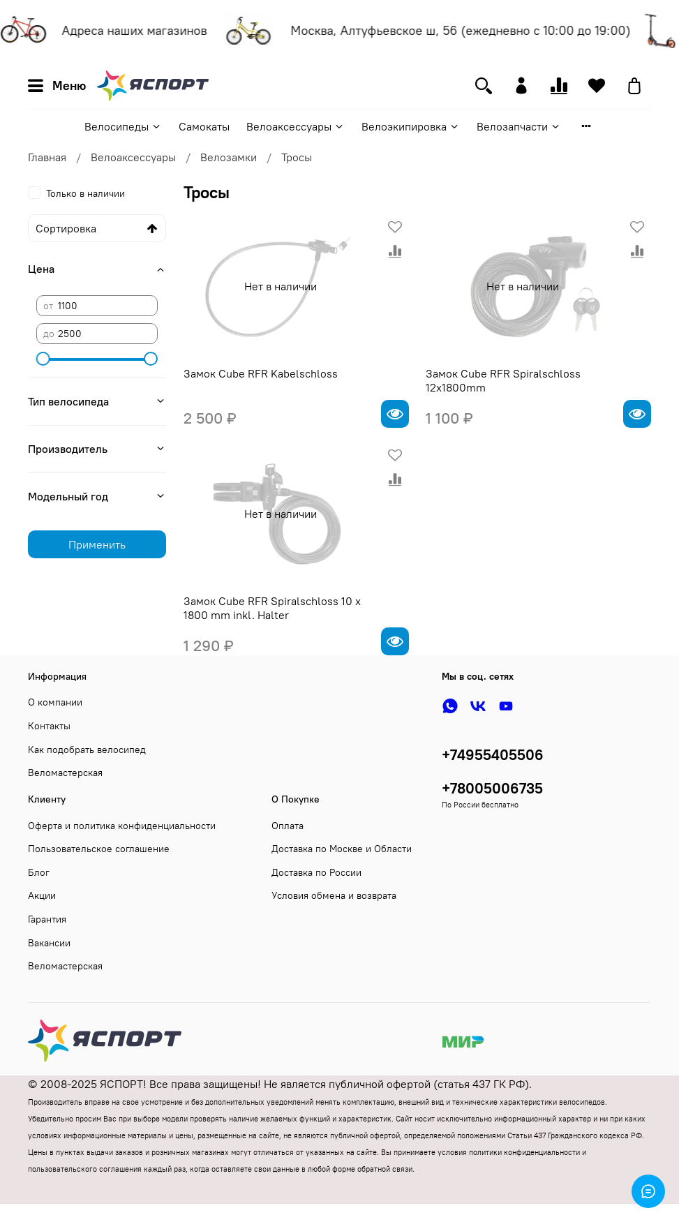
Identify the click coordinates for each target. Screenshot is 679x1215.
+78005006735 (492, 788)
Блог (39, 872)
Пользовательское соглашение (99, 848)
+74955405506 (493, 754)
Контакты (49, 726)
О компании (55, 702)
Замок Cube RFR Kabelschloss (261, 373)
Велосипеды (123, 126)
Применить (97, 544)
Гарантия (47, 919)
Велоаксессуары (295, 126)
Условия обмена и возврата (333, 895)
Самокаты (204, 126)
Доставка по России (316, 872)
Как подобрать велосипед (87, 749)
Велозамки (228, 157)
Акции (42, 895)
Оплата (287, 825)
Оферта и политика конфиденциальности (122, 825)
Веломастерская (65, 772)
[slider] (43, 358)
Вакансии (49, 943)
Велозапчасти (519, 126)
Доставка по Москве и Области (341, 848)
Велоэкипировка (410, 126)
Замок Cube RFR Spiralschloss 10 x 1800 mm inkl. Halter (272, 608)
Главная (47, 157)
